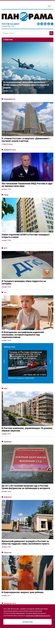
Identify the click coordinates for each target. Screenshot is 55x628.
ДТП (5, 248)
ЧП (5, 292)
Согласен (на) (27, 622)
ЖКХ (5, 388)
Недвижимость (9, 99)
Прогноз (7, 507)
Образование (9, 542)
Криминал (7, 442)
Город (6, 195)
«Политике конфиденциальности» (37, 616)
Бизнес (6, 559)
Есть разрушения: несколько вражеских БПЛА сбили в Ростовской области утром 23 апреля (26, 85)
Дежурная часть (10, 150)
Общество (7, 475)
